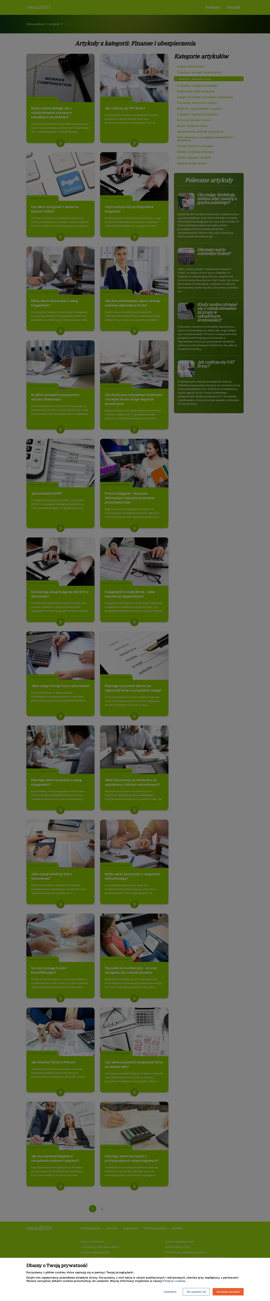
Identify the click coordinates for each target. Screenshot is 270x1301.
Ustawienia (170, 1291)
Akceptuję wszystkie (228, 1291)
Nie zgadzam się (196, 1291)
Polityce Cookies (173, 1281)
